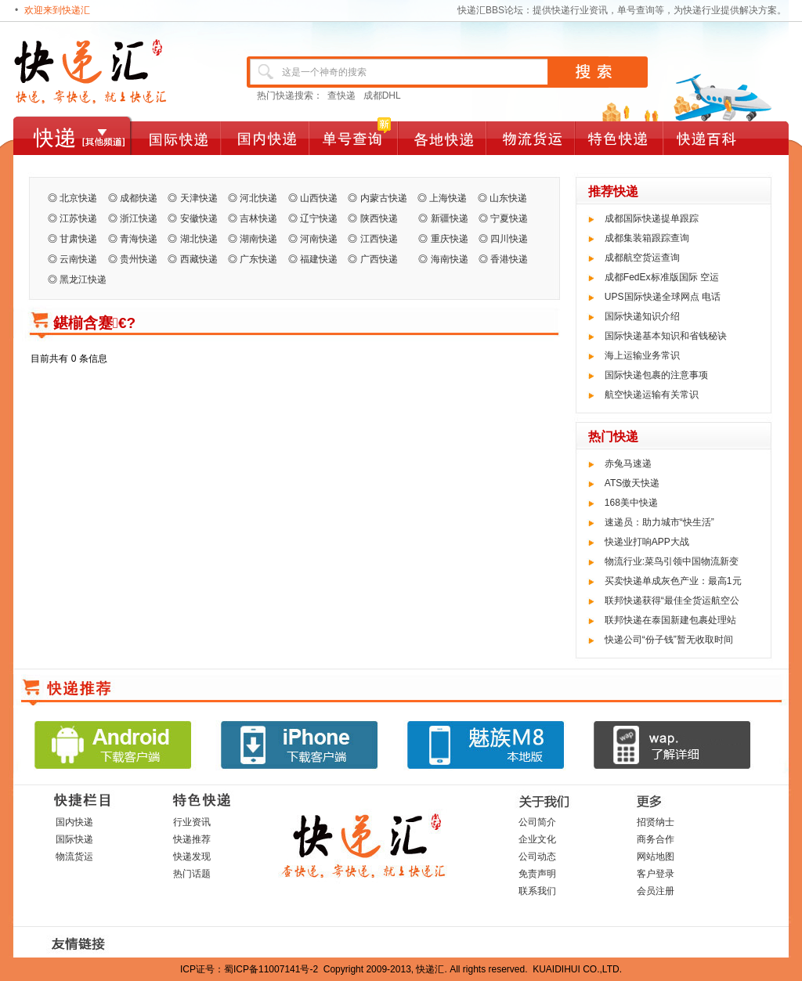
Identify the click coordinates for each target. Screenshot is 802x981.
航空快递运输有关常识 (652, 394)
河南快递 (319, 238)
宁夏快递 (509, 218)
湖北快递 (199, 238)
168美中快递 (631, 502)
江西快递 (384, 238)
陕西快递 (384, 218)
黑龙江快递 (83, 279)
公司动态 (537, 856)
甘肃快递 (78, 238)
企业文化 (537, 839)
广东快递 (258, 259)
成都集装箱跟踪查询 (647, 238)
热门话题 (192, 873)
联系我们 (537, 890)
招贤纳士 (655, 822)
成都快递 (138, 198)
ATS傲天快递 (632, 483)
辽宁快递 (319, 218)
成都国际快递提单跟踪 (652, 218)
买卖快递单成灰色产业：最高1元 (673, 580)
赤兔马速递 (628, 463)
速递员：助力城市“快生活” (659, 522)
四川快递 (509, 238)
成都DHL (382, 95)
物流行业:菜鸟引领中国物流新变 (672, 561)
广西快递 (379, 259)
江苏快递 (78, 218)
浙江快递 (138, 218)
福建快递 (319, 259)
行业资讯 (192, 822)
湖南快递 (258, 238)
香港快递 (509, 259)
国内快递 (74, 822)
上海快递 (448, 198)
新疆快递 (449, 218)
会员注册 (655, 890)
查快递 (341, 95)
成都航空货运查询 (642, 257)
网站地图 (655, 856)
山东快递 (508, 198)
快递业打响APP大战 (647, 541)
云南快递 (78, 259)
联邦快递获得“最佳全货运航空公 (672, 600)
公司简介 (537, 822)
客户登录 (655, 873)
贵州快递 (138, 259)
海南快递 (449, 259)
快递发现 (192, 856)
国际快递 (74, 839)
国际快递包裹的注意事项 (656, 375)
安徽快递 (199, 218)
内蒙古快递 (383, 198)
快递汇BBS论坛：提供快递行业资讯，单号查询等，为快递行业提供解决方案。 (621, 10)
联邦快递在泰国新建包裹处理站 (670, 620)
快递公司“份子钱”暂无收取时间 (669, 639)
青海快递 (138, 238)
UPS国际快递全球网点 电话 (663, 296)
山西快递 (319, 198)
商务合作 (655, 839)
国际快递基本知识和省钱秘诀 (666, 335)
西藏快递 (199, 259)
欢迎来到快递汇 (57, 10)
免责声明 (537, 873)
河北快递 (258, 198)
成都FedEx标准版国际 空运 (662, 277)
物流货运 (74, 856)
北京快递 (78, 198)
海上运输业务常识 (642, 355)
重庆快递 (449, 238)
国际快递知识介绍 (642, 316)
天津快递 (199, 198)
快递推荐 (192, 839)
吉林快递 (258, 218)
